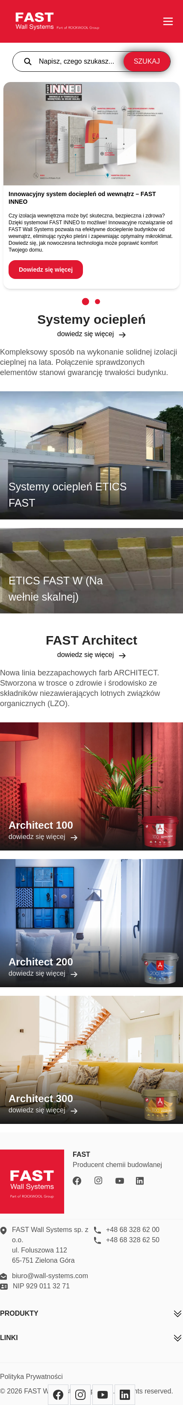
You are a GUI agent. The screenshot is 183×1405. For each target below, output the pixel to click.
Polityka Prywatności (31, 1376)
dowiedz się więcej (91, 334)
